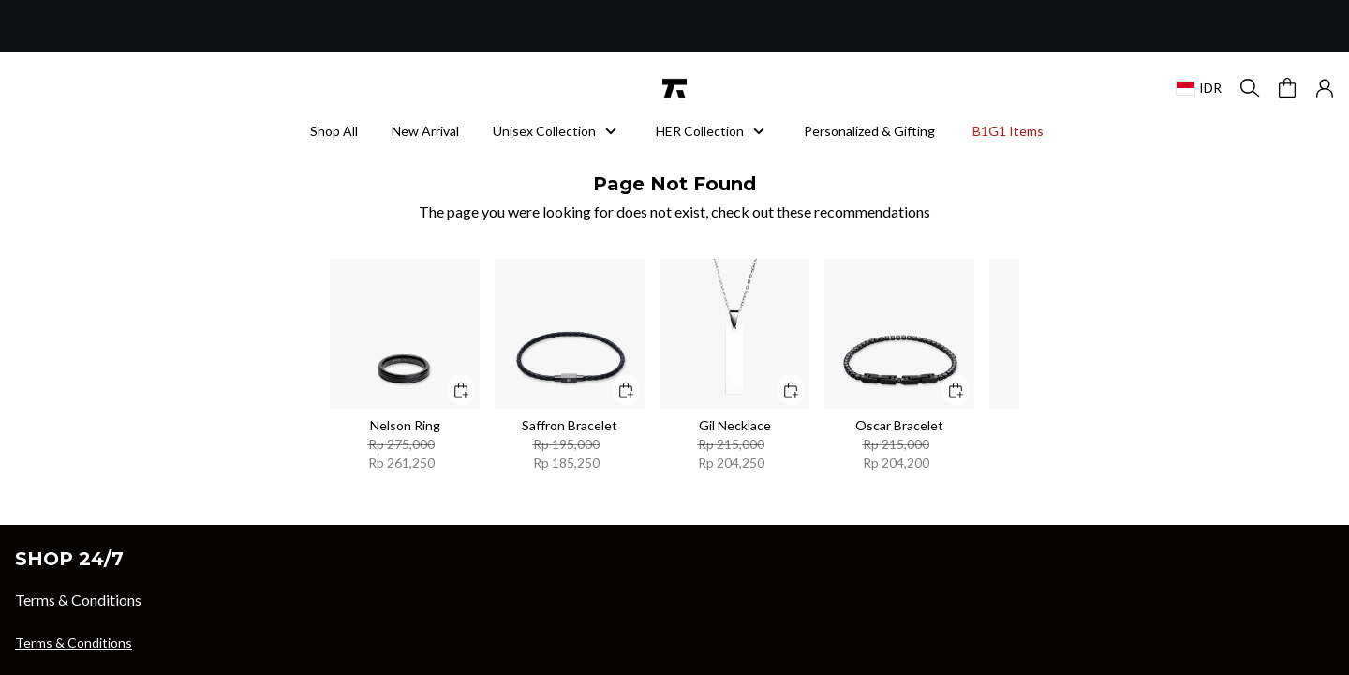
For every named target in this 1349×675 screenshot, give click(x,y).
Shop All (334, 131)
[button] (1325, 88)
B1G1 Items (1008, 131)
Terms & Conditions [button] (73, 643)
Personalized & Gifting (869, 131)
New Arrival (425, 131)
